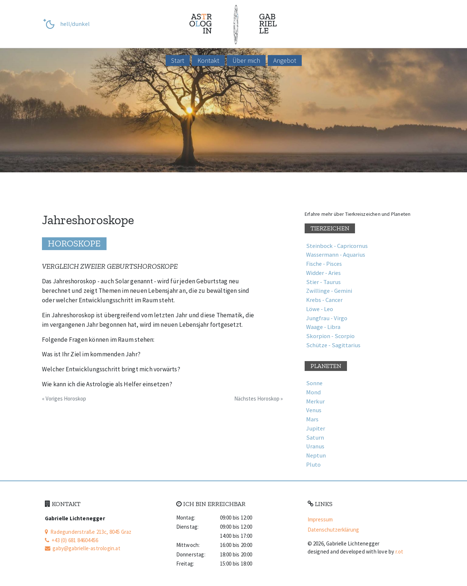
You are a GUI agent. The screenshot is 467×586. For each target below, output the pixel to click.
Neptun (316, 455)
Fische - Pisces (324, 264)
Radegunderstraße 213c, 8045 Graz (88, 531)
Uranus (315, 446)
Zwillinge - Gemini (329, 291)
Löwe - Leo (319, 309)
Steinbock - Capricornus (337, 246)
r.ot (399, 551)
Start (177, 60)
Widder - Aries (323, 273)
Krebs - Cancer (324, 300)
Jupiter (315, 428)
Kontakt (208, 60)
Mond (313, 392)
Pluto (313, 464)
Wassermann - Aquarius (335, 254)
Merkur (315, 401)
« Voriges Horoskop (64, 398)
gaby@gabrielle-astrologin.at (82, 548)
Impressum (320, 519)
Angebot (284, 60)
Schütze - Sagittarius (333, 345)
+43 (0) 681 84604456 (72, 540)
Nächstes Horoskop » (258, 398)
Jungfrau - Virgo (326, 318)
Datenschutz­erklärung (333, 529)
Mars (312, 419)
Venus (313, 410)
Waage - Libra (323, 327)
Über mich (246, 60)
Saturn (315, 437)
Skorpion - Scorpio (330, 336)
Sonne (314, 383)
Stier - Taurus (323, 282)
